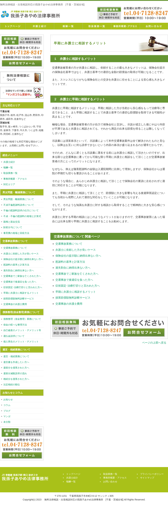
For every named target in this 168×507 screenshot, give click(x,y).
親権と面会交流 (11, 221)
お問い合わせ (153, 26)
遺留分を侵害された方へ (16, 367)
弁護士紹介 (39, 26)
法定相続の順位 (11, 384)
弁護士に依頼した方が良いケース (75, 249)
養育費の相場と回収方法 (16, 233)
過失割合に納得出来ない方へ (72, 267)
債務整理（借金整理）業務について (22, 319)
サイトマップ (147, 477)
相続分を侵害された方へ (16, 379)
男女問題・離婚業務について (18, 199)
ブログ (6, 410)
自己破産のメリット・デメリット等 (22, 330)
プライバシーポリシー (152, 474)
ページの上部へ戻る (154, 342)
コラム (6, 405)
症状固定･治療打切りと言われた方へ (77, 285)
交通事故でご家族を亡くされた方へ (76, 273)
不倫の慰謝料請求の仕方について (21, 210)
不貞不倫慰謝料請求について (18, 205)
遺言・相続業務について (16, 356)
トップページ (12, 26)
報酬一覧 (68, 26)
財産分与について (12, 227)
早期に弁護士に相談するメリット (75, 291)
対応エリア (9, 184)
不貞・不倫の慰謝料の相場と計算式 (22, 216)
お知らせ (8, 399)
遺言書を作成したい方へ (16, 362)
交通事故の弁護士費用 (68, 303)
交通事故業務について (68, 243)
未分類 (6, 422)
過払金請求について (14, 336)
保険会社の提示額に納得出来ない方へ (78, 255)
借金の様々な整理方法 (15, 324)
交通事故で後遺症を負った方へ (74, 279)
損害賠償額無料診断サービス (72, 297)
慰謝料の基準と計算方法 (70, 261)
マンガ (6, 416)
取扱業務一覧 (96, 26)
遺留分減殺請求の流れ (15, 373)
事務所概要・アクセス (125, 26)
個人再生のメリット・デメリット (21, 341)
